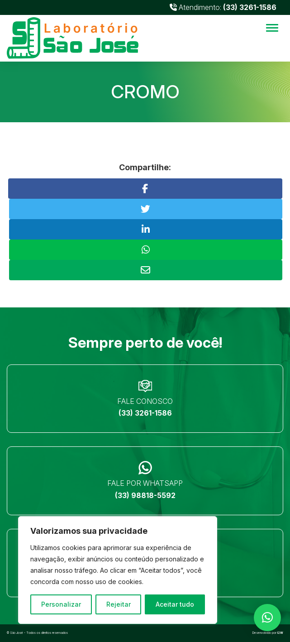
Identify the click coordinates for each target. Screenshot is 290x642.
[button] (267, 617)
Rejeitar (118, 604)
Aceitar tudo (175, 604)
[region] (117, 570)
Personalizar (61, 604)
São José (16, 633)
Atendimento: (223, 7)
